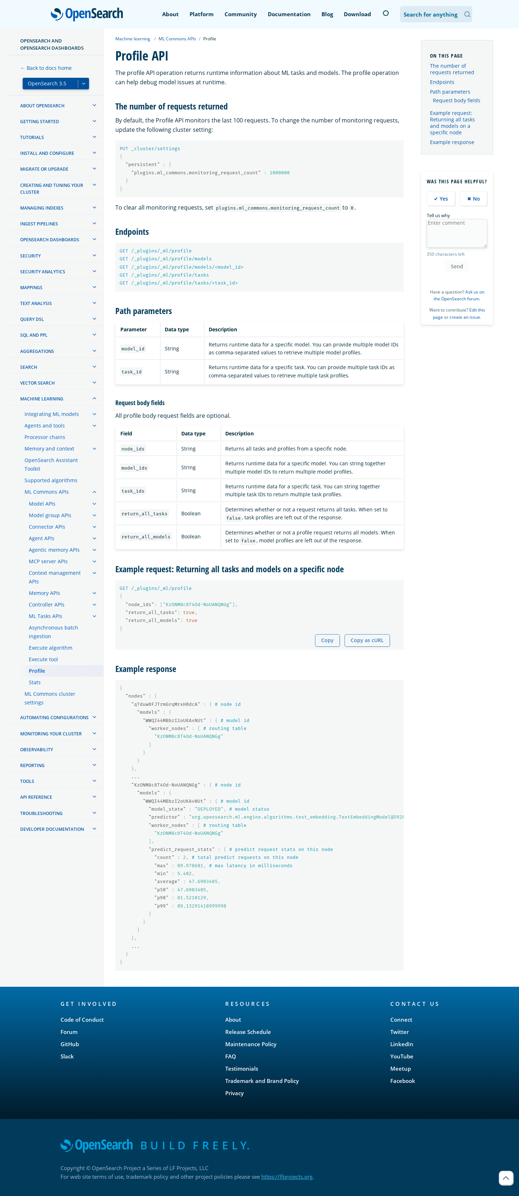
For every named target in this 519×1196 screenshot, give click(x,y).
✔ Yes (441, 198)
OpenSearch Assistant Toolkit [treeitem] (51, 464)
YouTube (401, 1056)
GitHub (70, 1044)
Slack (67, 1056)
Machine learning (132, 39)
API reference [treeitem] (36, 797)
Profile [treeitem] (37, 670)
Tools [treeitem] (27, 781)
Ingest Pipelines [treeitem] (39, 224)
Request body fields (456, 100)
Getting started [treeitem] (39, 121)
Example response (452, 142)
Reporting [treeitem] (32, 765)
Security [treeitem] (30, 256)
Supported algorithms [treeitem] (51, 480)
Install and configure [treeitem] (47, 153)
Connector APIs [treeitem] (47, 526)
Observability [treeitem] (36, 750)
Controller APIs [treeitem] (47, 604)
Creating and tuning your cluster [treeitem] (51, 188)
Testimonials (241, 1068)
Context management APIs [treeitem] (55, 577)
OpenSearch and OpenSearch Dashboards (52, 44)
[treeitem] (94, 105)
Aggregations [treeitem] (37, 351)
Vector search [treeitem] (37, 383)
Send (457, 266)
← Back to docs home (46, 67)
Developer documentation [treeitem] (52, 829)
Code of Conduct (82, 1019)
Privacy (234, 1093)
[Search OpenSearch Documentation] (436, 14)
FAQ (230, 1056)
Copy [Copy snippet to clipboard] (327, 640)
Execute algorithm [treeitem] (50, 647)
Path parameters (450, 91)
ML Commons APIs (177, 39)
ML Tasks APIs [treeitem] (45, 616)
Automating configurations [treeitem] (54, 718)
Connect (401, 1019)
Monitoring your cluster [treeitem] (51, 734)
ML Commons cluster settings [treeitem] (50, 698)
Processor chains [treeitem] (45, 437)
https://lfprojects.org (286, 1176)
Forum (69, 1031)
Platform (202, 14)
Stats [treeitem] (35, 682)
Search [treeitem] (28, 367)
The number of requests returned (452, 69)
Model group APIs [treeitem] (50, 515)
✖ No (473, 198)
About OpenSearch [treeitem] (42, 106)
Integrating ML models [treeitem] (52, 414)
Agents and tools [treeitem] (45, 425)
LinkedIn (401, 1044)
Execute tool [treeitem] (43, 659)
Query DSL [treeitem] (32, 319)
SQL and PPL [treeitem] (34, 335)
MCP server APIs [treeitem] (48, 561)
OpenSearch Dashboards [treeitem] (49, 240)
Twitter (399, 1031)
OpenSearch (89, 15)
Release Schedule (248, 1031)
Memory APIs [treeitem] (44, 593)
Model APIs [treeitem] (42, 503)
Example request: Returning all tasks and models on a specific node (452, 122)
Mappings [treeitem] (31, 288)
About (170, 14)
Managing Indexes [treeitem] (41, 208)
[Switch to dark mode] (385, 13)
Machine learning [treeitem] (41, 399)
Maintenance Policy (250, 1044)
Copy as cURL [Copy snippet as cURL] (367, 640)
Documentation (289, 14)
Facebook (402, 1080)
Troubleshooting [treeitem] (41, 813)
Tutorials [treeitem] (32, 137)
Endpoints (442, 82)
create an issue (464, 317)
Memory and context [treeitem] (49, 448)
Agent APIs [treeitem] (41, 538)
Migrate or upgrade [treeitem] (44, 169)
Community (241, 14)
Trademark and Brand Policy (262, 1080)
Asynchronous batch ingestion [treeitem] (53, 632)
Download (357, 14)
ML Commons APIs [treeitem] (47, 491)
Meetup (400, 1068)
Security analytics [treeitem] (42, 272)
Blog (327, 14)
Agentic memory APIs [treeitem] (54, 549)
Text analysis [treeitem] (36, 303)
